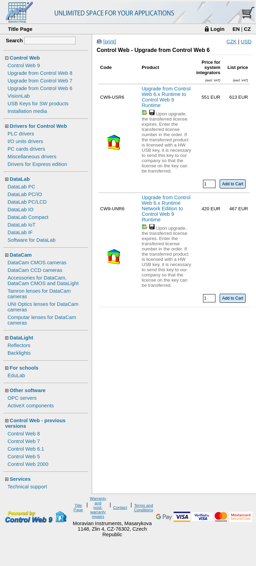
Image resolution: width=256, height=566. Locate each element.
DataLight (21, 338)
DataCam (21, 255)
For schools (24, 368)
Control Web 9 (24, 65)
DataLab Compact (28, 217)
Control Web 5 (24, 456)
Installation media (27, 111)
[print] (109, 41)
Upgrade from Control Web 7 (40, 80)
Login (217, 29)
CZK (232, 41)
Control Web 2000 (28, 464)
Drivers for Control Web (38, 126)
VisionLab (19, 96)
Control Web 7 (24, 441)
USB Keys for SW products (38, 103)
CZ (247, 29)
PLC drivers (21, 133)
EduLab (16, 375)
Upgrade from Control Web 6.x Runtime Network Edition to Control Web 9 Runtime (166, 208)
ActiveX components (31, 405)
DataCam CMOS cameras (37, 262)
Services (20, 479)
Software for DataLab (32, 240)
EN (236, 29)
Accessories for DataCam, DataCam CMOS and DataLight (43, 280)
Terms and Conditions (143, 507)
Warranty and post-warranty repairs (98, 507)
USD (246, 41)
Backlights (19, 353)
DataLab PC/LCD (27, 202)
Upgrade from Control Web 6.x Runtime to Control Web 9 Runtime (166, 97)
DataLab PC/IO (25, 194)
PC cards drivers (26, 149)
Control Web (25, 58)
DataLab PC (21, 186)
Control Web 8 (24, 433)
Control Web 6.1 (26, 449)
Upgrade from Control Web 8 (40, 73)
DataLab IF (20, 232)
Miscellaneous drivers (32, 156)
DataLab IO (21, 209)
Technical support (27, 486)
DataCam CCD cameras (35, 270)
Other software (27, 390)
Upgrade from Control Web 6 (40, 88)
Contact (120, 507)
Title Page (20, 29)
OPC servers (22, 398)
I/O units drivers (25, 141)
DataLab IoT (22, 225)
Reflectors (19, 345)
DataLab (20, 179)
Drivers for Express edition (37, 164)
